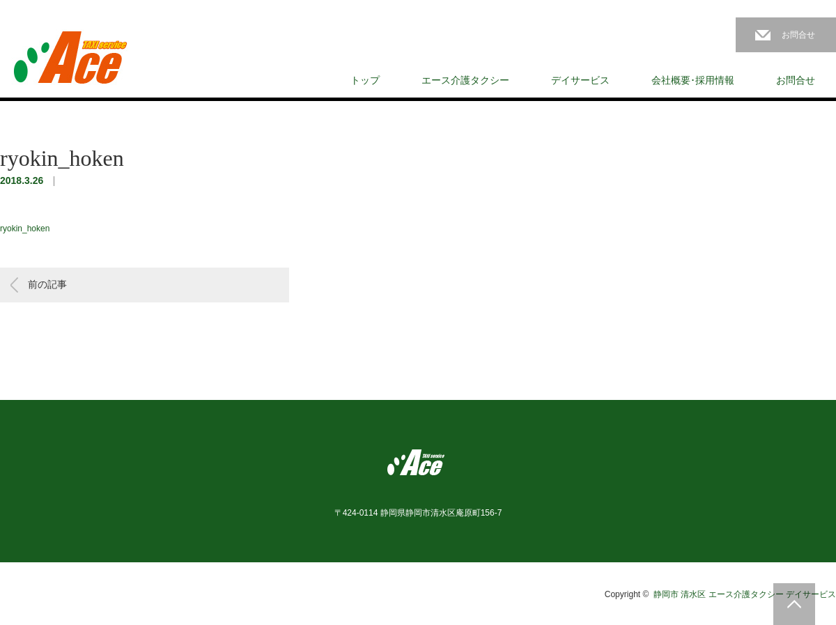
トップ (365, 80)
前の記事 (47, 284)
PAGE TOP (794, 604)
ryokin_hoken (24, 228)
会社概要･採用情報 (692, 80)
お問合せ (798, 35)
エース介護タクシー (465, 80)
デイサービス (580, 80)
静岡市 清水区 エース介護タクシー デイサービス (744, 594)
